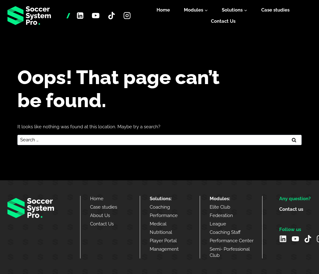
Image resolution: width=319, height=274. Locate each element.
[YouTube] (95, 15)
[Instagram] (127, 15)
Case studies (275, 10)
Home (163, 10)
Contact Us (223, 21)
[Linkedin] (80, 15)
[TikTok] (111, 15)
